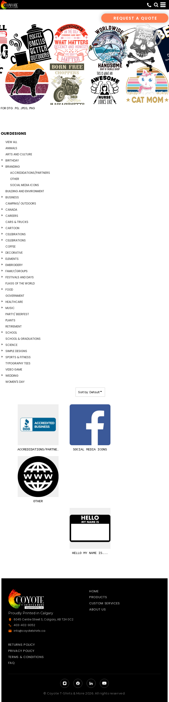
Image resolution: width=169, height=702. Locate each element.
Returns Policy (21, 644)
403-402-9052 (24, 625)
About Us (97, 609)
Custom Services (104, 603)
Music (10, 308)
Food (9, 290)
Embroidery (14, 265)
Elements (12, 259)
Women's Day (15, 382)
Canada (11, 210)
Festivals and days (19, 277)
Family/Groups (16, 271)
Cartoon (12, 228)
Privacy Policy (21, 651)
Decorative (14, 253)
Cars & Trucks (16, 222)
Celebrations (15, 234)
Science (11, 345)
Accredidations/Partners (30, 173)
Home (94, 591)
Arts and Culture (18, 154)
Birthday (12, 160)
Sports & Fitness (18, 357)
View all (11, 142)
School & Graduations (23, 339)
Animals (11, 148)
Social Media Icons (24, 185)
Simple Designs (16, 351)
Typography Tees (17, 363)
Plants (10, 320)
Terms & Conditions (26, 657)
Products (98, 597)
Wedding (11, 376)
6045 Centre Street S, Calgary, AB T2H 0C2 (43, 619)
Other (14, 179)
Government (14, 296)
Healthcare (14, 302)
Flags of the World (20, 283)
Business (12, 197)
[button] (156, 4)
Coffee (10, 246)
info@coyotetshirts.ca (29, 631)
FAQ (11, 663)
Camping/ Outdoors (20, 203)
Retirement (13, 326)
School (11, 333)
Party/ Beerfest (17, 314)
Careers (11, 216)
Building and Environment (24, 191)
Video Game (13, 369)
